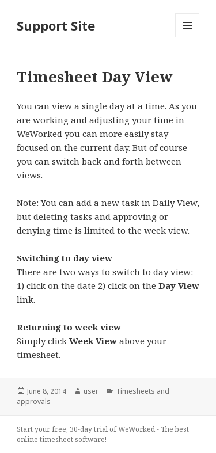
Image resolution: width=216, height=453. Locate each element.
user (91, 391)
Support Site (56, 25)
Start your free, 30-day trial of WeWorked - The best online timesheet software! (103, 434)
